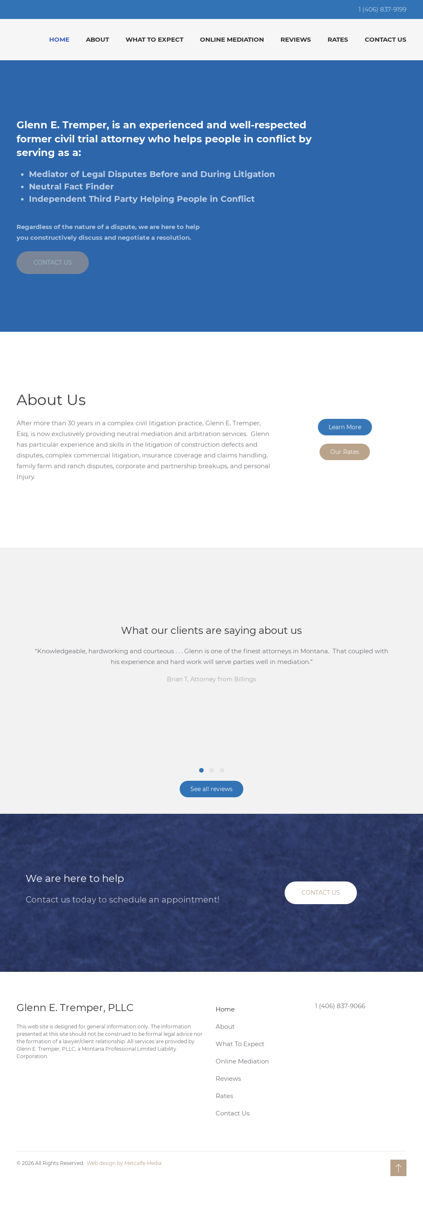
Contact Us (385, 39)
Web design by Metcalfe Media (124, 1163)
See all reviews (211, 789)
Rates (338, 39)
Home (59, 39)
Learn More (350, 427)
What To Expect (154, 39)
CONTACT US (52, 262)
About (97, 39)
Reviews (295, 39)
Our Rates (349, 452)
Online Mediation (232, 39)
